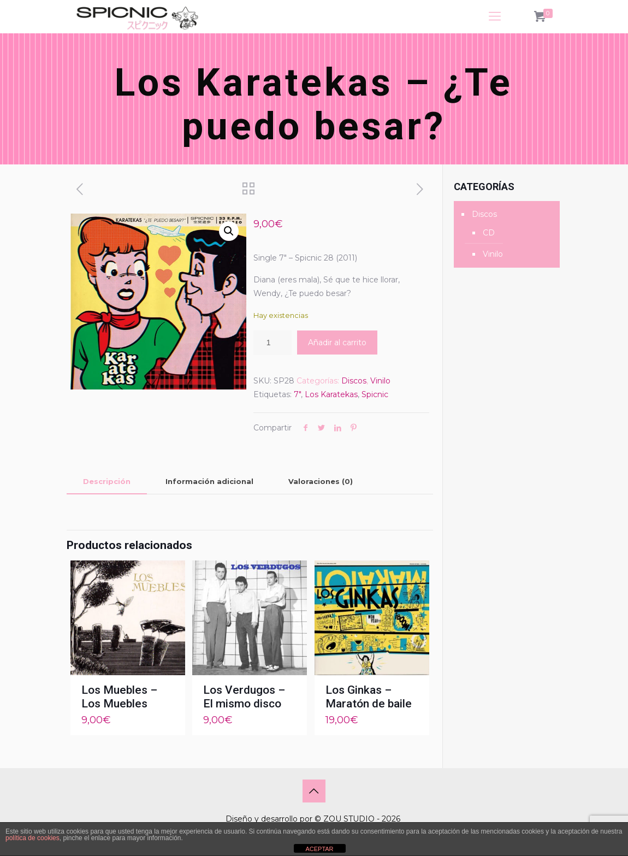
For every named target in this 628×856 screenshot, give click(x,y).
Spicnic (375, 394)
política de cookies (32, 838)
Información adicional (209, 481)
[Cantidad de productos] (272, 342)
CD (489, 233)
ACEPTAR (319, 849)
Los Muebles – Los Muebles (119, 696)
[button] (229, 231)
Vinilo (380, 381)
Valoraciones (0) (320, 481)
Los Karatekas (331, 394)
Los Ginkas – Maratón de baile (368, 696)
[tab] (107, 481)
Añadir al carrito (337, 342)
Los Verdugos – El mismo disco (244, 696)
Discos (353, 381)
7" (297, 394)
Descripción (107, 481)
